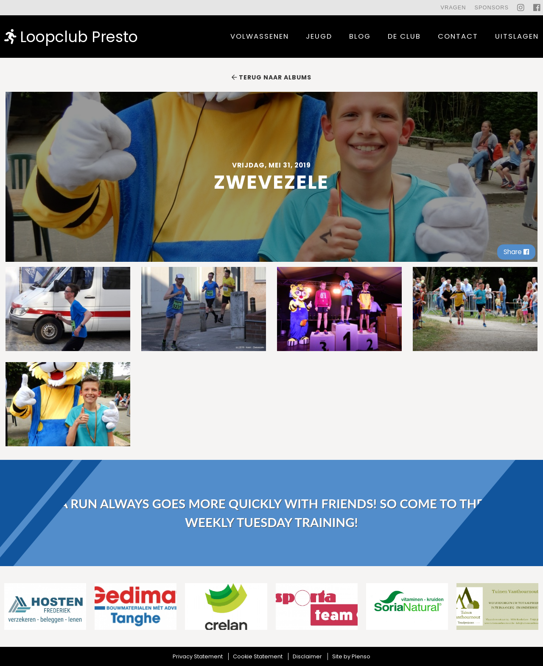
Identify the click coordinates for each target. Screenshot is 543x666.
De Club (404, 36)
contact (458, 36)
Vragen (453, 7)
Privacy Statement (198, 656)
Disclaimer (307, 656)
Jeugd (319, 36)
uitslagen (517, 36)
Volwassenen (259, 36)
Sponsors (491, 7)
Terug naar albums (271, 77)
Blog (360, 36)
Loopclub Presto (71, 36)
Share (516, 251)
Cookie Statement (258, 656)
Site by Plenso (351, 656)
